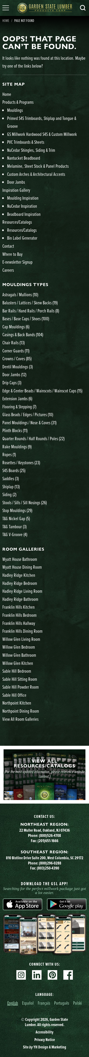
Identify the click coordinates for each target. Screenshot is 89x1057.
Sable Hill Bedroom (16, 670)
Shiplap (11, 486)
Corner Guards (15, 350)
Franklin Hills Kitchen (18, 606)
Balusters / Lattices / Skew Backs (30, 302)
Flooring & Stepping (19, 406)
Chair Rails (13, 342)
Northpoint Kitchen (16, 702)
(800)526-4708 (50, 835)
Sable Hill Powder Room (20, 686)
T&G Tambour (14, 526)
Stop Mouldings (17, 510)
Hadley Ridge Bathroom (20, 599)
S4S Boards (13, 470)
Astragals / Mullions (20, 294)
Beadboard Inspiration (24, 214)
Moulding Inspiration (22, 197)
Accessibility (44, 1032)
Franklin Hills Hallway (18, 623)
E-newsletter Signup (17, 261)
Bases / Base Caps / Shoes (25, 318)
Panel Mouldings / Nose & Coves (29, 422)
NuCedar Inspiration (22, 206)
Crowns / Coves (17, 358)
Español (28, 1003)
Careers (8, 270)
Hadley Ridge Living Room (22, 591)
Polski (77, 1003)
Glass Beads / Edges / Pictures (27, 414)
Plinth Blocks (15, 430)
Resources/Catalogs (17, 221)
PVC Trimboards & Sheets (25, 141)
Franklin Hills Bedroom (19, 615)
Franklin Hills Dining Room (22, 630)
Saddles (10, 478)
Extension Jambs (17, 398)
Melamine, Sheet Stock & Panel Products (38, 166)
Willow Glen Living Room (21, 639)
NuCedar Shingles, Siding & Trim (31, 150)
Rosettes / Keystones (21, 462)
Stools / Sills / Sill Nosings (24, 502)
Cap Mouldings (15, 326)
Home (6, 94)
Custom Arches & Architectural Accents (36, 174)
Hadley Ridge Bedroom (19, 583)
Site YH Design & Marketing (44, 1047)
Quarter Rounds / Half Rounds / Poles (33, 438)
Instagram (21, 975)
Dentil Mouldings (17, 366)
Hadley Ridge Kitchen (18, 575)
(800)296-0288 (50, 863)
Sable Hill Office (14, 694)
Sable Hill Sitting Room (19, 679)
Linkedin (37, 975)
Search (83, 8)
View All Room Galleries (20, 719)
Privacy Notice (44, 1040)
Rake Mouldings (17, 446)
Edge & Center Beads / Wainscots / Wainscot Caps (42, 390)
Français (44, 1003)
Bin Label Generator (22, 237)
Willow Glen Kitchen (17, 663)
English (12, 1003)
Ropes (9, 454)
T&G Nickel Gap (16, 518)
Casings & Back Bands (22, 334)
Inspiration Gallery (16, 190)
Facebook (68, 975)
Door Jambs (16, 181)
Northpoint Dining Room (20, 710)
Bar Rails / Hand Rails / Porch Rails (30, 310)
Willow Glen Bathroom (19, 655)
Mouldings (15, 110)
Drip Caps (11, 382)
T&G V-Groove (14, 534)
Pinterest (52, 975)
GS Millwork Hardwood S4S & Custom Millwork (42, 134)
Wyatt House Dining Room (22, 566)
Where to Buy (12, 254)
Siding (9, 494)
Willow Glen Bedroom (18, 646)
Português (61, 1003)
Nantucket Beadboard (23, 157)
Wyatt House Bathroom (19, 559)
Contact (8, 245)
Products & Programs (17, 102)
